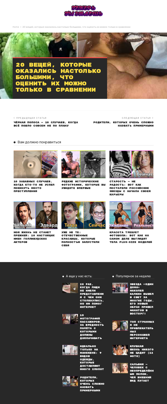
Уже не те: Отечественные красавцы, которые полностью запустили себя (80, 239)
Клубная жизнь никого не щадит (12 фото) (142, 351)
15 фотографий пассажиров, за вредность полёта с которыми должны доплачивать (92, 327)
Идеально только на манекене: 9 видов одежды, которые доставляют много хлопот (92, 358)
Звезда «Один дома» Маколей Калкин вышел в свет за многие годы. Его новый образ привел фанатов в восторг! (142, 299)
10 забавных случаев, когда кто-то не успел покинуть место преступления (34, 186)
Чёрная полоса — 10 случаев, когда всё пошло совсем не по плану (46, 124)
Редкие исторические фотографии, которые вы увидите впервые (83, 185)
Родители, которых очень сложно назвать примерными (123, 124)
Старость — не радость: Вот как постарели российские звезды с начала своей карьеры (129, 188)
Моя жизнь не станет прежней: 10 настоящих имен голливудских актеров (34, 237)
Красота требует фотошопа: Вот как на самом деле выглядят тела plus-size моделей (130, 237)
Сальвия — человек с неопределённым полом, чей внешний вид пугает (142, 372)
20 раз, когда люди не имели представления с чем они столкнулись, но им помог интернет (92, 296)
